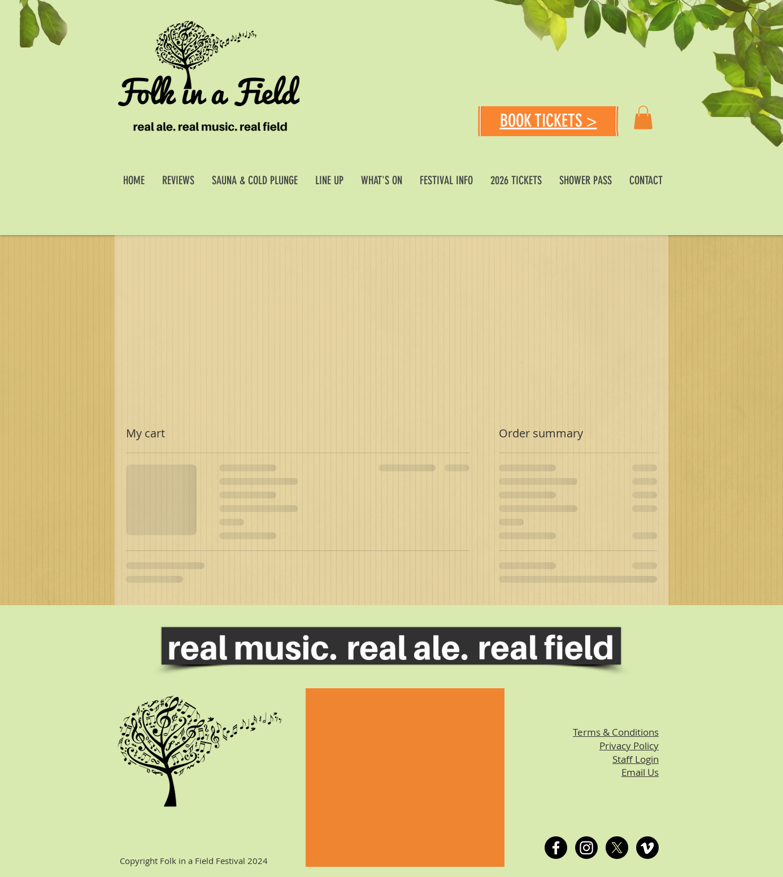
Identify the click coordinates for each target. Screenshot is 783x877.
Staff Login (635, 759)
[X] (617, 847)
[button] (643, 117)
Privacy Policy (629, 745)
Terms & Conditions (616, 732)
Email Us (640, 772)
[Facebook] (556, 847)
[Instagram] (586, 847)
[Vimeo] (647, 847)
